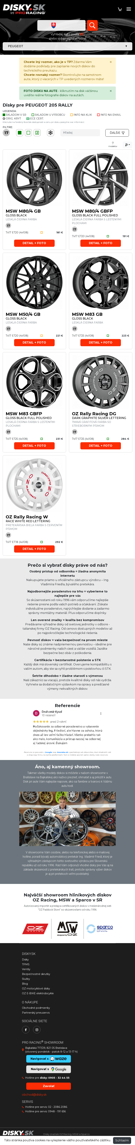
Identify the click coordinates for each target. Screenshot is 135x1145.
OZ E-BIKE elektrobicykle (38, 993)
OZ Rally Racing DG (94, 413)
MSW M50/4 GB (23, 314)
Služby (26, 978)
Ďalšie (117, 132)
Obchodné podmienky (36, 1007)
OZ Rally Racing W (27, 516)
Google (48, 752)
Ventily (26, 969)
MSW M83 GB (87, 314)
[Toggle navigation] (128, 9)
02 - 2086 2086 (57, 1107)
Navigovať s (48, 1069)
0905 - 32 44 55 (58, 1077)
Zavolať (48, 1086)
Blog (25, 983)
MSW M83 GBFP (24, 413)
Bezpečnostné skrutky (36, 974)
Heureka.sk (62, 752)
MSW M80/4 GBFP (92, 211)
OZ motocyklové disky (36, 988)
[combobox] (127, 144)
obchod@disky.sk (34, 1094)
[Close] (111, 62)
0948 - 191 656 (57, 1111)
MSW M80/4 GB (23, 211)
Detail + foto (34, 243)
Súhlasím (122, 1140)
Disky (25, 959)
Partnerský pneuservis (36, 1012)
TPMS (25, 964)
